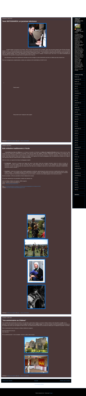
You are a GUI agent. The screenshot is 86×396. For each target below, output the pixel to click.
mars (76, 91)
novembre (77, 93)
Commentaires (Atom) (39, 384)
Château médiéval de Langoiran (38, 6)
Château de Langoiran (78, 30)
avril (76, 126)
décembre (77, 83)
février (76, 76)
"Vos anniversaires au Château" (14, 320)
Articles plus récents (7, 380)
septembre (77, 79)
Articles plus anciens (65, 380)
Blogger (51, 393)
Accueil (36, 380)
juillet (76, 133)
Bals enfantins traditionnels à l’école (16, 148)
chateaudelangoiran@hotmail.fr (11, 183)
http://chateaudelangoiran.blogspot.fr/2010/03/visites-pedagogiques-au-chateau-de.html (22, 186)
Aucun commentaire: (24, 140)
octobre (76, 109)
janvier (76, 107)
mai (75, 86)
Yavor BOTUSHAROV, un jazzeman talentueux (19, 21)
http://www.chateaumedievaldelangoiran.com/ (15, 187)
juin (75, 88)
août (76, 98)
